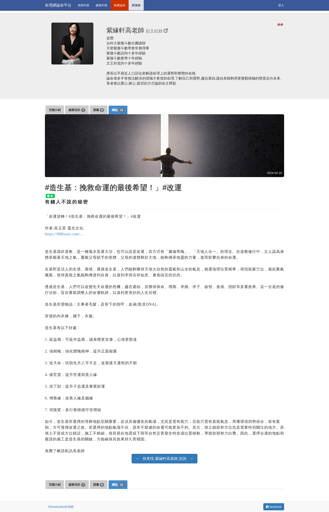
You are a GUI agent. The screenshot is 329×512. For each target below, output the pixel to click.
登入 (281, 5)
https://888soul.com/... (64, 234)
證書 (98, 110)
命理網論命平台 (58, 5)
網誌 (118, 110)
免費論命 (119, 5)
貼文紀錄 (157, 31)
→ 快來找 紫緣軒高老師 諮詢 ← (164, 459)
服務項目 (76, 110)
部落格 (136, 5)
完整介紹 (55, 110)
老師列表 (83, 5)
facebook (273, 506)
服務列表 (101, 5)
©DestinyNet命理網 (60, 506)
